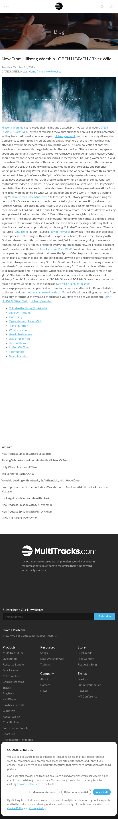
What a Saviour (18, 330)
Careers (45, 684)
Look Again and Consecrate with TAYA (25, 498)
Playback (8, 693)
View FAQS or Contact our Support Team (30, 635)
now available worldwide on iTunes (48, 292)
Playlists (83, 690)
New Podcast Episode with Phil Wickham (26, 511)
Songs (44, 652)
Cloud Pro (9, 710)
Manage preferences (44, 792)
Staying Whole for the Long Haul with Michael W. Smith (35, 460)
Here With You (18, 343)
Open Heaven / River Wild (54, 249)
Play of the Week (59, 231)
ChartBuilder (11, 722)
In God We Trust (19, 347)
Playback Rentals (13, 705)
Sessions (83, 679)
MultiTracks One (13, 652)
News (23, 71)
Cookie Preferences (28, 784)
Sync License (10, 670)
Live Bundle (10, 658)
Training (45, 664)
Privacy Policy (37, 808)
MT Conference (87, 696)
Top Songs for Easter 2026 (17, 473)
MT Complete (11, 676)
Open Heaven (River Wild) (25, 321)
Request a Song (87, 664)
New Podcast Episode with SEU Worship (26, 504)
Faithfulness (16, 351)
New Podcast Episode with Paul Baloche (26, 453)
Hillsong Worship (12, 127)
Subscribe (105, 616)
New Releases (52, 71)
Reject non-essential (76, 792)
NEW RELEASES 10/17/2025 (19, 518)
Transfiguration (18, 325)
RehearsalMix (11, 716)
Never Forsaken (19, 356)
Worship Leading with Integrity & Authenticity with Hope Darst (40, 480)
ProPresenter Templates (18, 739)
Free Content (86, 658)
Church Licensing (13, 681)
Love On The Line (19, 312)
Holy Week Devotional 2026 (19, 467)
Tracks (7, 687)
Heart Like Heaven (20, 334)
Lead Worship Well (52, 658)
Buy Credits (85, 652)
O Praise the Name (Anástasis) (29, 197)
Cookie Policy (15, 808)
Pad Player (9, 699)
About (44, 679)
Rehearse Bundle (13, 664)
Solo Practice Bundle (15, 728)
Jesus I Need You (19, 338)
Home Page (36, 71)
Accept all (102, 792)
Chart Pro (9, 733)
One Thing (21, 231)
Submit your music (89, 684)
